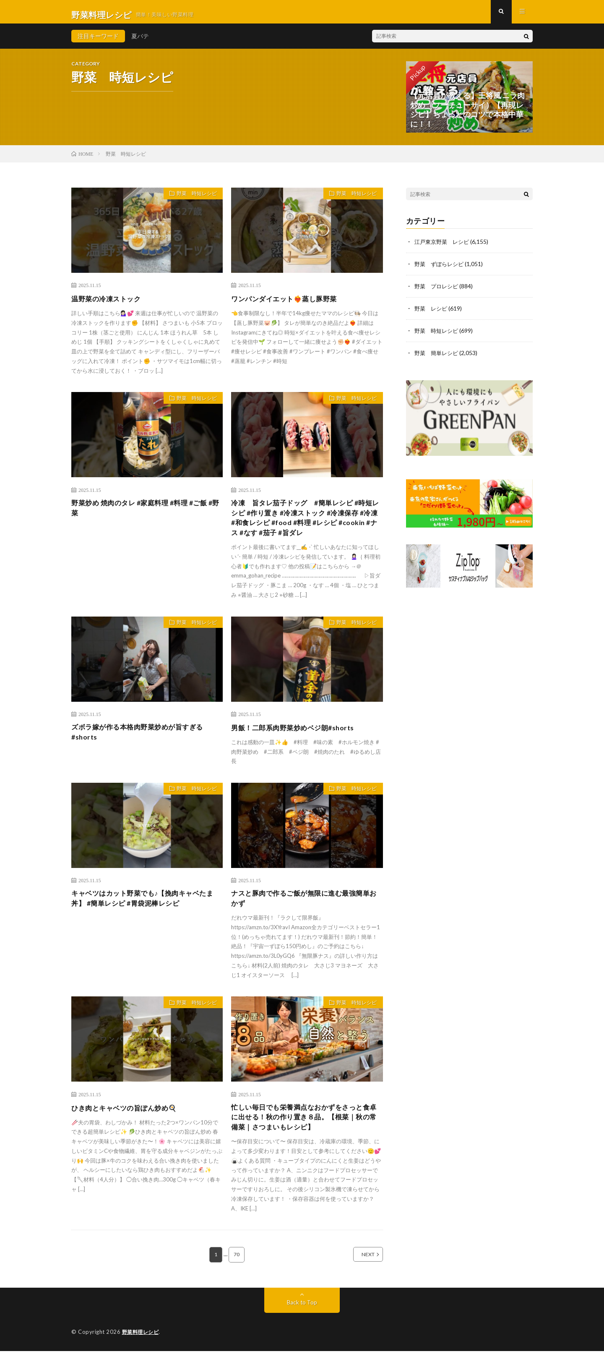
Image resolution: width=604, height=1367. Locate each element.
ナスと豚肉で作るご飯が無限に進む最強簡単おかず (305, 910)
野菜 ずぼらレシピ (440, 269)
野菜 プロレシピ (437, 291)
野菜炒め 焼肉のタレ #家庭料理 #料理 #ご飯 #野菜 (146, 514)
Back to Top (302, 1318)
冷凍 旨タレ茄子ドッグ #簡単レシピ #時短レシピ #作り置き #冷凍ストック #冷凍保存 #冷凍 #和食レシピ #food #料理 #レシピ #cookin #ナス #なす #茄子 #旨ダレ (306, 526)
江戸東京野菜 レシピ (443, 247)
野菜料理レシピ (142, 1348)
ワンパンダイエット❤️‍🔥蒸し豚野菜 (290, 304)
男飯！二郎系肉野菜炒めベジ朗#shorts (299, 738)
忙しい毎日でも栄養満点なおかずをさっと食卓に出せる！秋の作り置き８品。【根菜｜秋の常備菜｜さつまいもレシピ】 (305, 1131)
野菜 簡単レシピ (437, 356)
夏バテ (140, 41)
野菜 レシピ (432, 312)
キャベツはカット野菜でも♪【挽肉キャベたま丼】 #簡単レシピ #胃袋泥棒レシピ (147, 910)
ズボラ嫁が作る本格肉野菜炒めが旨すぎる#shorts (145, 744)
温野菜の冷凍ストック (110, 304)
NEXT (359, 1271)
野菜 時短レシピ (192, 200)
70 (237, 1271)
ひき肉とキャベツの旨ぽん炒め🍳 (130, 1120)
